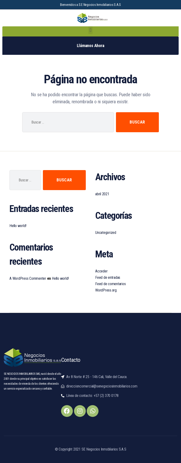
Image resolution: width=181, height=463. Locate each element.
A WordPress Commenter (27, 278)
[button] (90, 30)
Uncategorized (105, 232)
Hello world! (17, 226)
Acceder (101, 271)
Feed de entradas (107, 277)
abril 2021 (102, 194)
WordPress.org (106, 290)
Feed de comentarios (110, 284)
